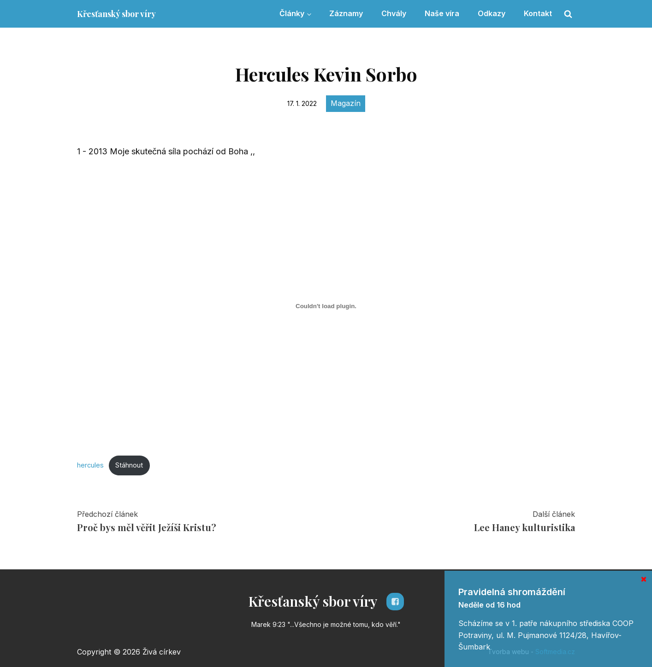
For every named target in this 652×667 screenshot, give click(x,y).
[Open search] (568, 13)
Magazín (346, 103)
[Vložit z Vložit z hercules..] (326, 306)
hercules (90, 465)
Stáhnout (129, 465)
